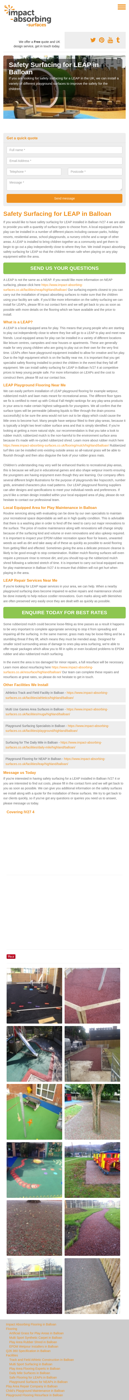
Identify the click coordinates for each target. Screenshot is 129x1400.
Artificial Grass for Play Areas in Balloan (36, 1333)
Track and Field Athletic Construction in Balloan (41, 1360)
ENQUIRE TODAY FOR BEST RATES (64, 612)
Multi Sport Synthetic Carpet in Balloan (35, 1337)
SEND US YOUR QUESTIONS (64, 268)
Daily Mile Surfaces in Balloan (29, 1373)
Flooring (11, 1329)
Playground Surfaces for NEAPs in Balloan (38, 1382)
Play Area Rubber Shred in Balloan (33, 1342)
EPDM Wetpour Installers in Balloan (33, 1346)
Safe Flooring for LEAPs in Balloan (33, 1377)
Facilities (12, 1355)
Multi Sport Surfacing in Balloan (30, 1364)
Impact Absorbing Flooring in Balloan (31, 1324)
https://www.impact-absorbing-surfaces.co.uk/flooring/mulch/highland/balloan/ (56, 445)
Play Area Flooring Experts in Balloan (34, 1368)
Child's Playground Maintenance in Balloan (35, 1390)
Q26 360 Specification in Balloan (28, 1351)
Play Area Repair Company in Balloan (32, 1386)
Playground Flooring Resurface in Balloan (34, 1395)
